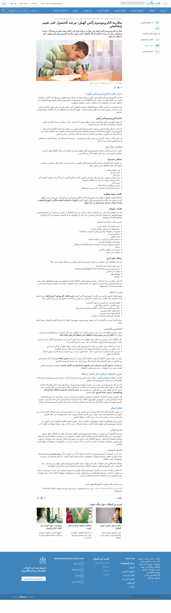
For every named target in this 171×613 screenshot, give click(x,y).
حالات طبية (99, 19)
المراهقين (87, 10)
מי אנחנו (34, 3)
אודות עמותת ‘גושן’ (102, 563)
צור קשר (13, 3)
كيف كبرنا (78, 581)
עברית (4, 4)
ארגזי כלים (23, 3)
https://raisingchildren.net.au (107, 488)
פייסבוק (78, 563)
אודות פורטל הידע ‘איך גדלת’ (51, 3)
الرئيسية (163, 10)
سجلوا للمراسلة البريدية (34, 578)
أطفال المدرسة (103, 10)
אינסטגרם (78, 569)
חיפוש (107, 574)
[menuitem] (163, 10)
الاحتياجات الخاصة (60, 10)
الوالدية (75, 10)
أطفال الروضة (120, 10)
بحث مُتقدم (34, 10)
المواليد (152, 10)
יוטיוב (79, 575)
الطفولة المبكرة (137, 10)
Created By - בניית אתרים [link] (23, 597)
